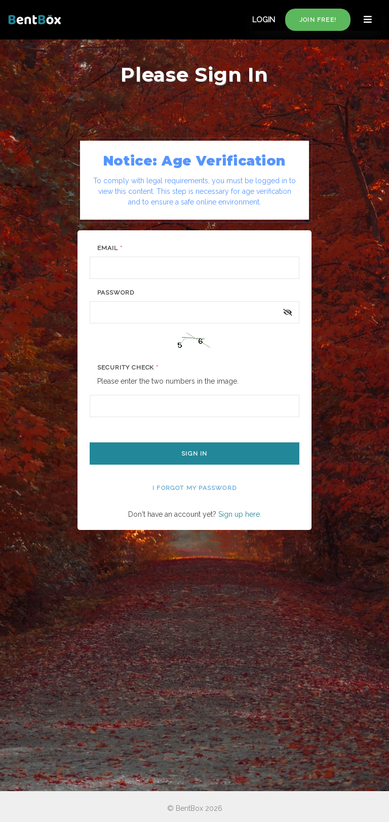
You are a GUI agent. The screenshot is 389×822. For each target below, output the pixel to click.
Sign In (194, 453)
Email (110, 248)
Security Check (128, 367)
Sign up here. (239, 514)
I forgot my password (194, 487)
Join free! (317, 19)
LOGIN (263, 19)
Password (115, 292)
